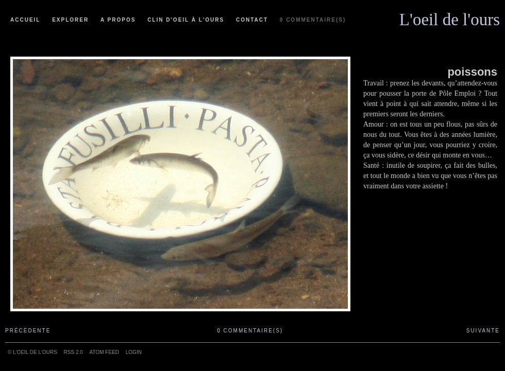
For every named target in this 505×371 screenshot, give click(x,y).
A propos (118, 20)
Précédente (27, 330)
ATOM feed (104, 352)
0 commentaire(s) (313, 20)
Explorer (70, 20)
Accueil (25, 20)
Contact (252, 20)
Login (134, 352)
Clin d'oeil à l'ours (185, 20)
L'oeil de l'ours (449, 17)
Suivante (483, 330)
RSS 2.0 (73, 352)
